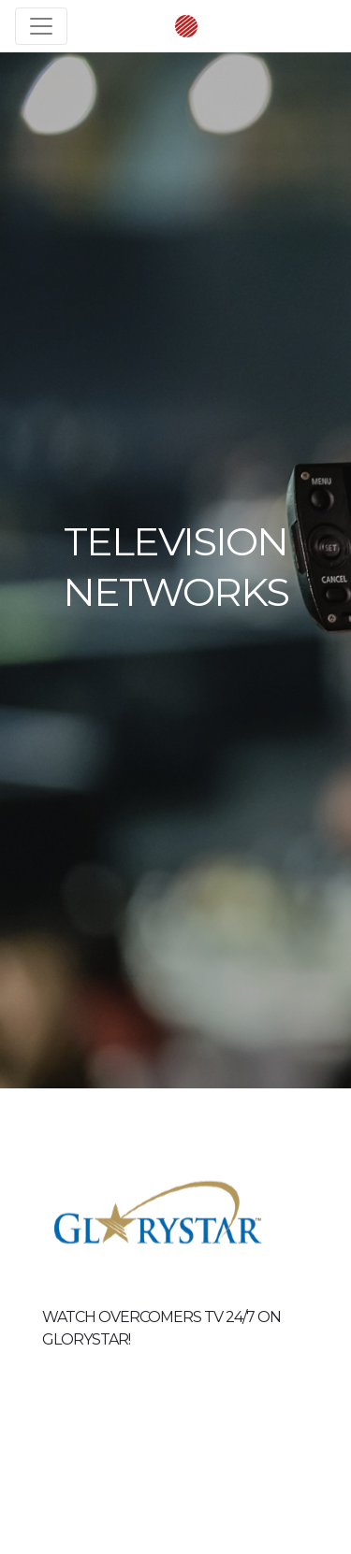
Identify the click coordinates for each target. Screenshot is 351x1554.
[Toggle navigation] (41, 26)
